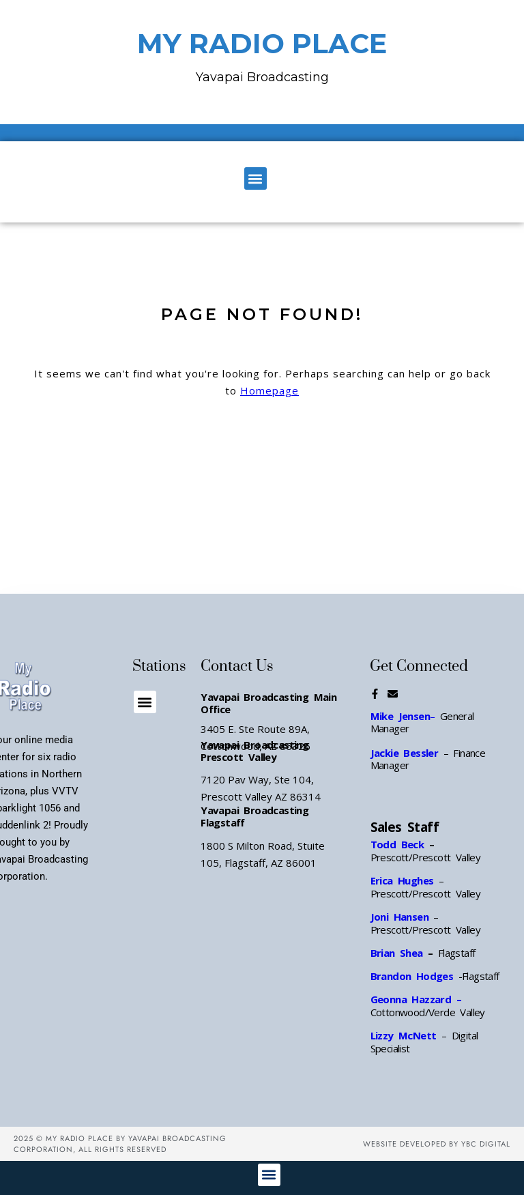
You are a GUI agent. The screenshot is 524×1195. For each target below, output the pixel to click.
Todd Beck (397, 844)
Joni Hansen (402, 916)
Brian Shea (396, 953)
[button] (255, 178)
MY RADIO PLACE (262, 43)
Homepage (269, 390)
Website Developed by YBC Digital (436, 1143)
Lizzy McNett (403, 1035)
